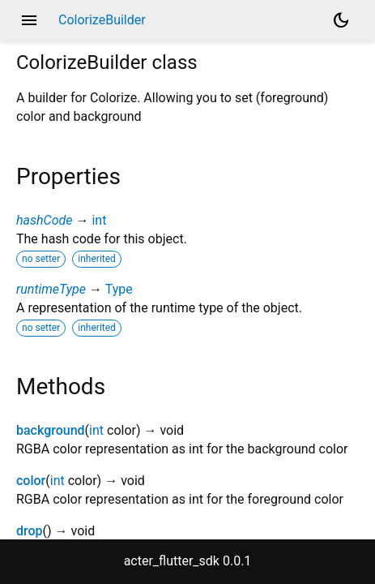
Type (119, 289)
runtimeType (51, 289)
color (30, 480)
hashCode (44, 220)
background (50, 430)
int (99, 220)
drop (29, 531)
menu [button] (29, 20)
